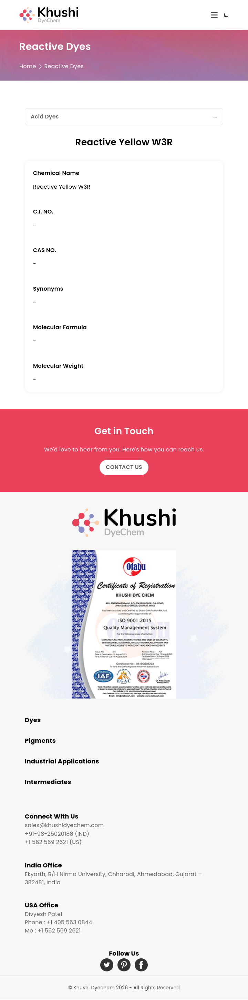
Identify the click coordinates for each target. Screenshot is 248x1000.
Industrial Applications (62, 761)
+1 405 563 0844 (69, 922)
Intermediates (48, 782)
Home (27, 66)
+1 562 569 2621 (59, 931)
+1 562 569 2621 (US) (53, 842)
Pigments (40, 740)
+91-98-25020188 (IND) (57, 834)
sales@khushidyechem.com (64, 825)
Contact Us (124, 467)
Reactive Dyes (64, 66)
